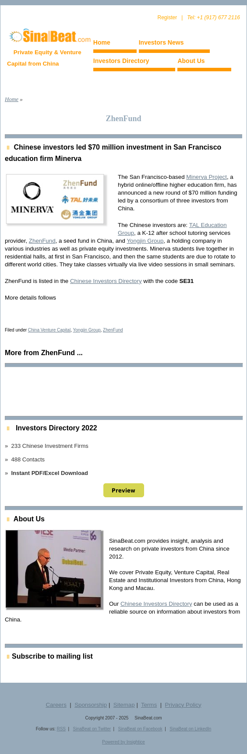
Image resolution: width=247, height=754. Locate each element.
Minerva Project (206, 177)
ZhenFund (42, 240)
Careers (56, 705)
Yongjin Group (145, 240)
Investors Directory (121, 60)
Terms (149, 705)
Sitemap (124, 705)
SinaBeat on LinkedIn (190, 728)
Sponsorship (90, 705)
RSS (61, 728)
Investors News (161, 42)
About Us (191, 60)
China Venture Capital (49, 330)
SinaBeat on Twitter (92, 728)
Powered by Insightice (123, 742)
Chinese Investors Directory (106, 281)
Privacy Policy (183, 705)
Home (101, 42)
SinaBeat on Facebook (140, 728)
